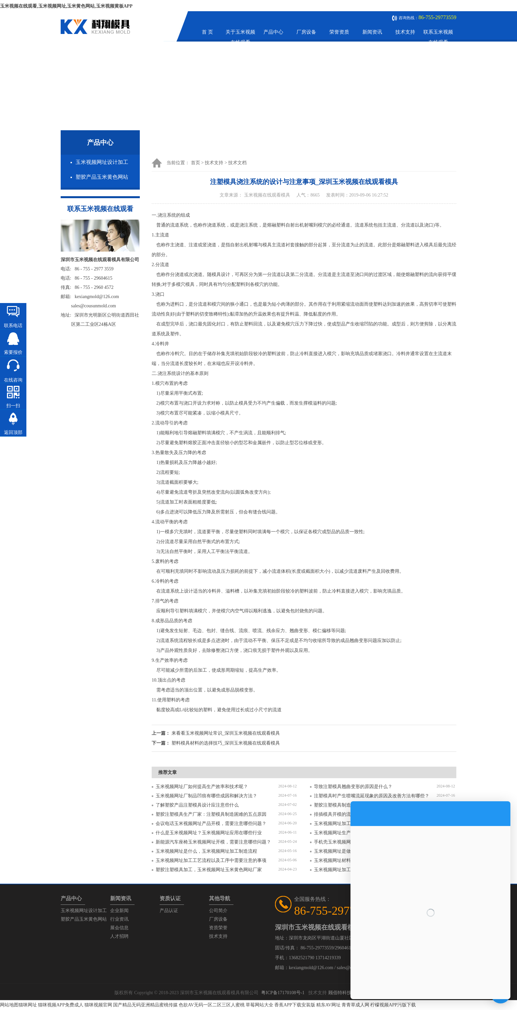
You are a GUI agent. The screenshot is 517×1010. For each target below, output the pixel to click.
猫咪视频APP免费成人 (60, 1004)
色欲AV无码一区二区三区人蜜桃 (212, 1004)
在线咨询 (13, 380)
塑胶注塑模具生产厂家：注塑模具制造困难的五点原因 (211, 814)
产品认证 (169, 910)
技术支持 (405, 32)
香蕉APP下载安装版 (294, 1004)
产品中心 (273, 32)
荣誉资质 (339, 32)
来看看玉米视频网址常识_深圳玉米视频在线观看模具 (225, 733)
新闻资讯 (372, 32)
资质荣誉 (218, 927)
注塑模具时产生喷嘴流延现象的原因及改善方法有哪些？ (371, 795)
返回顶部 (13, 432)
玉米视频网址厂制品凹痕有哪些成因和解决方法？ (206, 795)
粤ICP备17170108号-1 (282, 992)
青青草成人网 (355, 1004)
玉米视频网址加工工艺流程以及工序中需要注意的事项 (211, 860)
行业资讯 (119, 919)
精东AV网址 (328, 1004)
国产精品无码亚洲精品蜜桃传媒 (145, 1004)
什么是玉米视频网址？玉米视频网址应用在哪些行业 (209, 832)
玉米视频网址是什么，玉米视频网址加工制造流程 (206, 851)
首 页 (207, 32)
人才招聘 (119, 936)
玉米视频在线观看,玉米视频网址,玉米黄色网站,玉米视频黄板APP (66, 6)
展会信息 (119, 927)
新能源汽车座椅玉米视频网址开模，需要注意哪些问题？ (213, 842)
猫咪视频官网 (98, 1004)
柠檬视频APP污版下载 (393, 1004)
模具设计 (221, 274)
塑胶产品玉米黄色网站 (102, 177)
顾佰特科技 (339, 992)
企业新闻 (119, 910)
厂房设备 (306, 32)
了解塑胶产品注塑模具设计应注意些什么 (197, 805)
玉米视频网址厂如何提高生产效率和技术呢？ (202, 786)
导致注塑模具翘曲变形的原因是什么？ (353, 786)
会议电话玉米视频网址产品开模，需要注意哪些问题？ (211, 823)
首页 (195, 162)
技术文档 (237, 162)
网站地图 (9, 1004)
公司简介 (218, 910)
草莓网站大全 (259, 1004)
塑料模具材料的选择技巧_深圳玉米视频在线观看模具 (225, 743)
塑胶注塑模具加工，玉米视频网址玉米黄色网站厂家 (209, 869)
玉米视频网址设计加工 (102, 162)
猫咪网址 (27, 1004)
